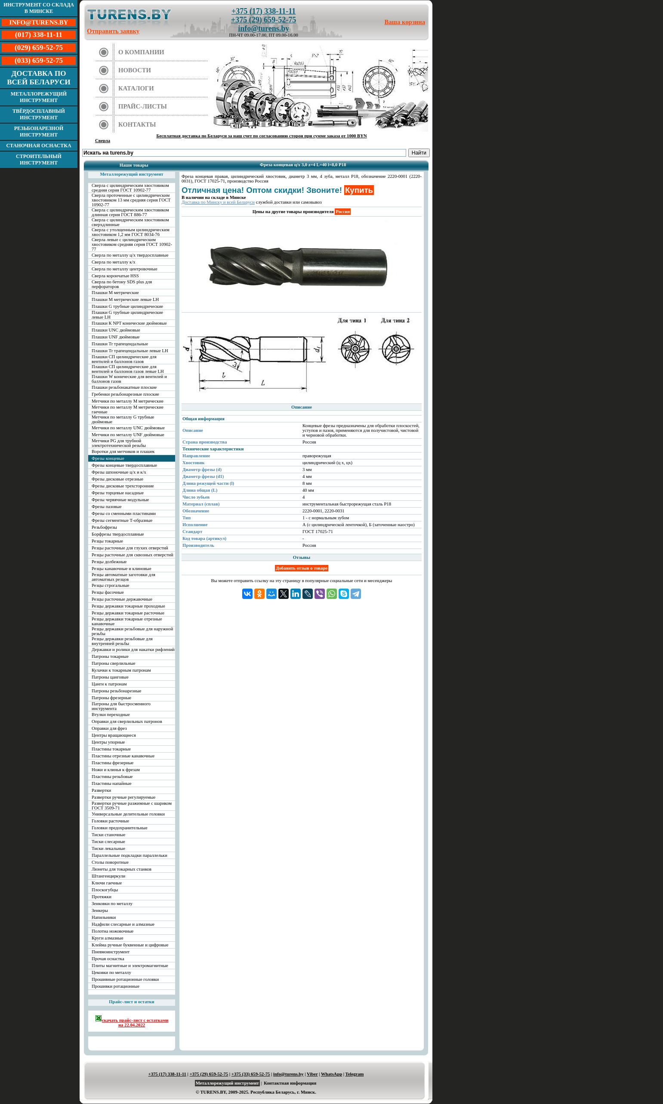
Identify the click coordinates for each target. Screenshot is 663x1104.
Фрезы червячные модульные (120, 499)
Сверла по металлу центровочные (124, 269)
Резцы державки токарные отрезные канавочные (127, 621)
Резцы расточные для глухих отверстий (130, 548)
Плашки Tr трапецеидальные (120, 343)
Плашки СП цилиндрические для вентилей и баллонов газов (124, 359)
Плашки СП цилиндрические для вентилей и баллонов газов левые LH (128, 369)
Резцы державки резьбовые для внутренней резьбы (122, 641)
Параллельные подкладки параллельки (129, 855)
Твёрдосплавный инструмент (38, 114)
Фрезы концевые (108, 458)
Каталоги (136, 88)
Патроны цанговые (110, 677)
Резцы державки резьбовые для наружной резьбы (132, 631)
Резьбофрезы (104, 527)
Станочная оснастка (38, 146)
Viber (312, 1074)
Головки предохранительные (120, 827)
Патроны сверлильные (114, 663)
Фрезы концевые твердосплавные (124, 465)
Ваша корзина (405, 22)
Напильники (104, 917)
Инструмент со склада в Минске (38, 8)
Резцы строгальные (111, 585)
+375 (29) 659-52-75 (263, 20)
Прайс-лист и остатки (131, 1001)
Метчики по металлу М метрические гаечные (127, 409)
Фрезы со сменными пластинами (124, 513)
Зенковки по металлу (112, 903)
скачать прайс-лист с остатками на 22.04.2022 (132, 1021)
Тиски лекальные (108, 848)
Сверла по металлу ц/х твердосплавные (130, 255)
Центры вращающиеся (114, 735)
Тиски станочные (108, 834)
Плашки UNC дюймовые (116, 330)
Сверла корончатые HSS (115, 275)
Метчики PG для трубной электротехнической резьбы (119, 443)
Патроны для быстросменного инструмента (121, 706)
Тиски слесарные (108, 841)
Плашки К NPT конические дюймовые (129, 323)
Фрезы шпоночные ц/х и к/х (119, 472)
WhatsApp (331, 1074)
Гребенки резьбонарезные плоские (125, 394)
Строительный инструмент (39, 159)
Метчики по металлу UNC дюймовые (128, 427)
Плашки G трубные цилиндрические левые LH (127, 314)
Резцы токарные (107, 541)
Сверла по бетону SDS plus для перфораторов (122, 284)
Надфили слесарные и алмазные (123, 924)
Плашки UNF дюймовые (116, 337)
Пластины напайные (111, 783)
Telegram (354, 1074)
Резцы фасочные (108, 592)
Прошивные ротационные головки (125, 979)
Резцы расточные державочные (122, 599)
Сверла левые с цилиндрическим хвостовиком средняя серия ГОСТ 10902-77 (132, 244)
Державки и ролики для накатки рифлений (133, 649)
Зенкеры (100, 910)
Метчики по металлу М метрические (127, 401)
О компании (141, 52)
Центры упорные (108, 742)
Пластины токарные (111, 749)
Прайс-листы (142, 106)
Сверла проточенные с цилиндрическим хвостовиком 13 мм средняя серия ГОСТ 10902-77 (131, 200)
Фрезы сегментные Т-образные (122, 520)
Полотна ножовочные (112, 931)
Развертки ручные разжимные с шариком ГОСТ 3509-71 (132, 805)
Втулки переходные (111, 714)
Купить (359, 190)
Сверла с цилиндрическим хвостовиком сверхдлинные (130, 222)
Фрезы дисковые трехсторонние (123, 486)
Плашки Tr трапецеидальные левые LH (130, 350)
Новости (134, 70)
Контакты (137, 124)
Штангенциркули (108, 876)
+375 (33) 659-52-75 (250, 1074)
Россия (343, 211)
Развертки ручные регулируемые (123, 797)
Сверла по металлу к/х (114, 262)
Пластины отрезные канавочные (123, 756)
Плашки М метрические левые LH (125, 299)
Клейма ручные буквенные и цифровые (130, 945)
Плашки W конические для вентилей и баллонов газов (129, 379)
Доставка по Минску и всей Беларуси (218, 202)
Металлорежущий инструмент (39, 97)
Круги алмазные (107, 938)
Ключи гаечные (107, 883)
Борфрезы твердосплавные (118, 534)
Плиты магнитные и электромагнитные (130, 965)
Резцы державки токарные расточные (128, 613)
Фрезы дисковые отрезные (117, 479)
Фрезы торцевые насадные (118, 492)
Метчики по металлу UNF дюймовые (128, 434)
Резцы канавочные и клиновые (121, 568)
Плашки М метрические (115, 292)
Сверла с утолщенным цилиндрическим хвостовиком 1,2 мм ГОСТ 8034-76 (131, 232)
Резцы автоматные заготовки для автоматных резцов (123, 577)
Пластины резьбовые (112, 776)
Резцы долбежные (109, 561)
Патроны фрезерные (111, 697)
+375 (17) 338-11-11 (263, 11)
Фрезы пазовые (106, 506)
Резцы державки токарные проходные (128, 606)
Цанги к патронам (109, 684)
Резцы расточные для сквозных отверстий (132, 554)
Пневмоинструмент (111, 951)
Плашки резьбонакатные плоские (124, 387)
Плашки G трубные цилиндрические (127, 306)
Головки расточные (110, 821)
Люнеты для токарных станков (121, 869)
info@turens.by (263, 28)
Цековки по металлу (111, 972)
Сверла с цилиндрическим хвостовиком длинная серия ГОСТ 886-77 (130, 212)
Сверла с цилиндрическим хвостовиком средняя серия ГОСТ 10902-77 (130, 187)
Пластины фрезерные (112, 762)
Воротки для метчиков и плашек (123, 451)
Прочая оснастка (108, 958)
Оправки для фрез (109, 728)
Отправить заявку (113, 31)
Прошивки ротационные (115, 986)
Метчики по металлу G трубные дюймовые (123, 419)
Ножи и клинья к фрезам (116, 769)
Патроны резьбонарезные (117, 690)
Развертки (101, 790)
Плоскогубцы (105, 889)
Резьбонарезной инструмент (39, 131)
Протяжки (101, 896)
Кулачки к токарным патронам (121, 670)
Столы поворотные (110, 862)
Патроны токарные (110, 656)
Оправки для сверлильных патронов (127, 721)
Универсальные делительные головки (128, 814)
